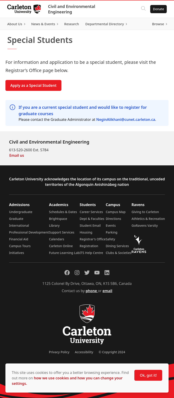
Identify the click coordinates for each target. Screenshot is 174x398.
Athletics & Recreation (148, 218)
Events (111, 225)
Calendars (56, 239)
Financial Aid (18, 239)
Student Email (90, 225)
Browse (158, 24)
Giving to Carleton (145, 212)
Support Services (61, 232)
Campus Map (116, 212)
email (107, 290)
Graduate (16, 218)
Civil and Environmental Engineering (71, 9)
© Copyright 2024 (112, 352)
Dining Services (117, 246)
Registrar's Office (93, 239)
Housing (86, 232)
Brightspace (58, 218)
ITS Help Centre (91, 253)
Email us (16, 155)
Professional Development (29, 232)
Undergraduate (20, 212)
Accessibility (84, 352)
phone (92, 290)
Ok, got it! (148, 375)
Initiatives (16, 253)
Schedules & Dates (63, 212)
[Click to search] (143, 9)
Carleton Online (61, 246)
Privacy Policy (59, 352)
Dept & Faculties (92, 218)
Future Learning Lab (64, 253)
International (19, 225)
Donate (158, 9)
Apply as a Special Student (33, 85)
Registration (89, 246)
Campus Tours (20, 246)
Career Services (91, 212)
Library (54, 225)
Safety (110, 239)
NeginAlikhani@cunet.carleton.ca (125, 119)
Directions (113, 218)
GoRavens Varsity (145, 225)
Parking (112, 232)
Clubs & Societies (118, 253)
